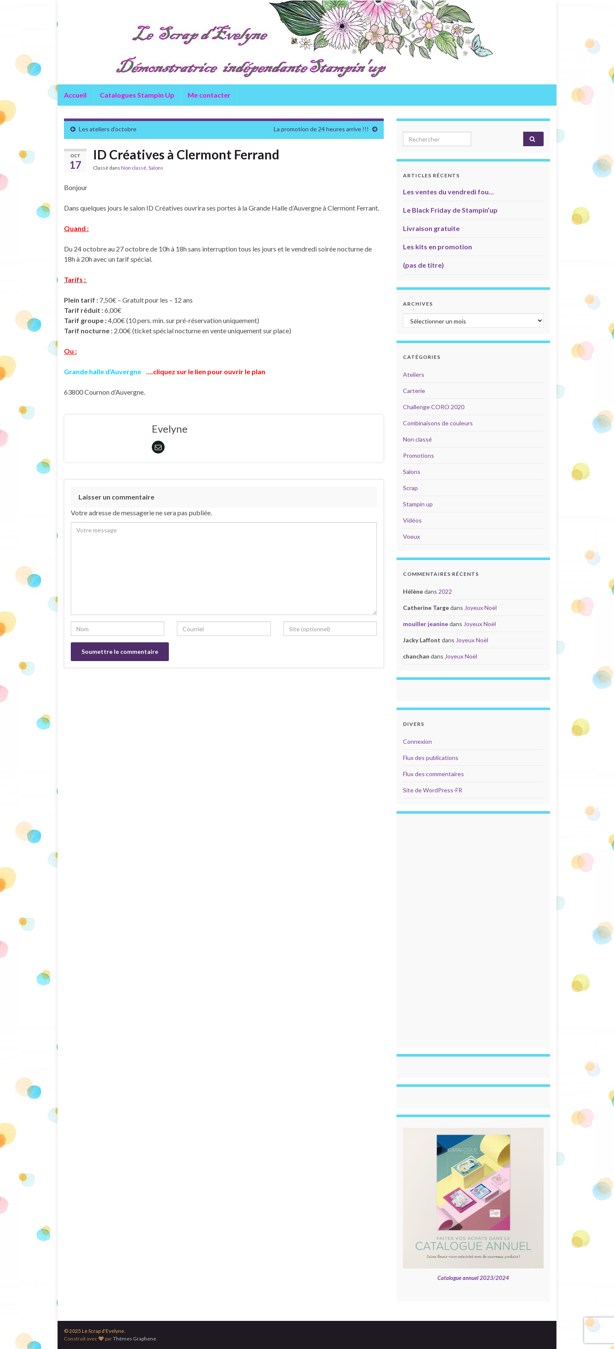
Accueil (75, 95)
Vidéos (412, 520)
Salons (155, 168)
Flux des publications (430, 757)
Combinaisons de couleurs (438, 423)
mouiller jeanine (425, 623)
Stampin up (418, 504)
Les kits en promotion (437, 247)
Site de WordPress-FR (432, 790)
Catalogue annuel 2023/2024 (473, 1277)
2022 (445, 591)
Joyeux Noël (480, 607)
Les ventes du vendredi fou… (448, 192)
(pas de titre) (423, 265)
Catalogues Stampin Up (137, 95)
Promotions (418, 455)
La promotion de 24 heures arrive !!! (321, 129)
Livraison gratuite (431, 228)
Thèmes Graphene (134, 1338)
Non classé (133, 168)
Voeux (411, 536)
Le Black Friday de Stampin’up (450, 210)
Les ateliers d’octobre (107, 129)
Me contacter (209, 95)
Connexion (417, 741)
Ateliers (413, 374)
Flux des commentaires (433, 773)
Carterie (414, 390)
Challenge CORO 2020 (433, 406)
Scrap (410, 487)
